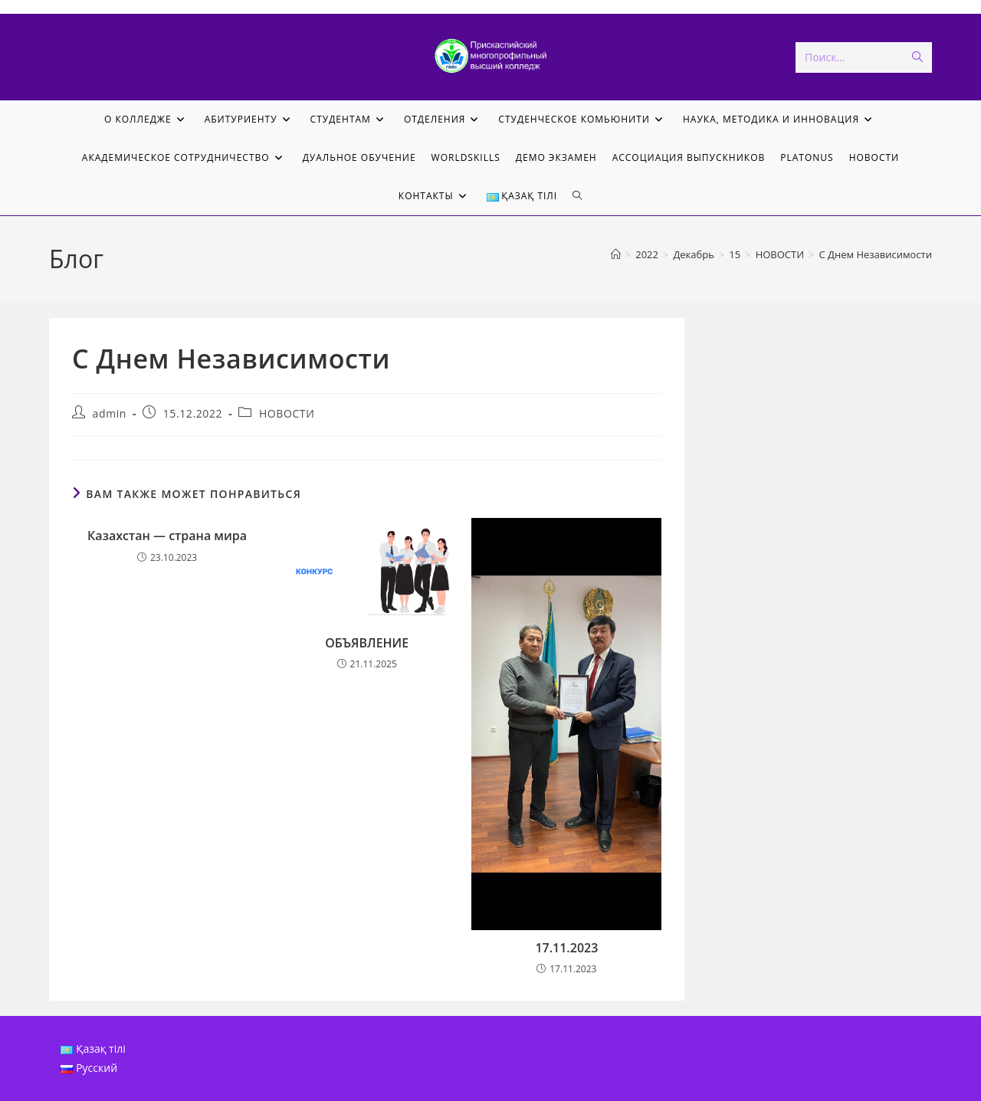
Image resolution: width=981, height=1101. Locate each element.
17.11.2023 (566, 947)
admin (109, 413)
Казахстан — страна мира (167, 535)
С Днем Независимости (875, 254)
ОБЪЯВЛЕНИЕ (366, 642)
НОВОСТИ (287, 413)
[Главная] (616, 254)
